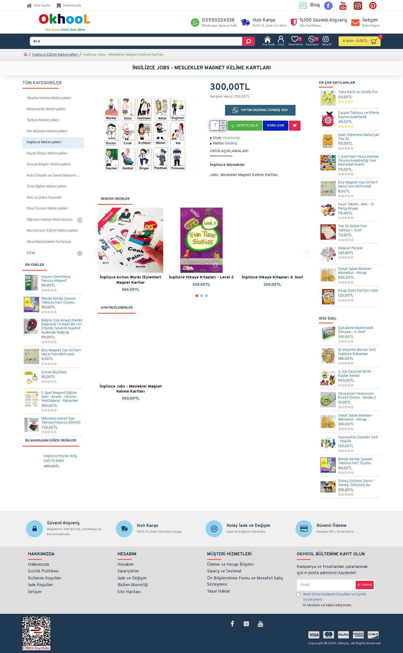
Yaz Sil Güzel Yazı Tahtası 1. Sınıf (352, 228)
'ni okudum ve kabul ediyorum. (336, 600)
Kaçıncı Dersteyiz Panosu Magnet (56, 279)
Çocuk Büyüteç (54, 372)
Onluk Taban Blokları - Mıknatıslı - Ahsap (355, 271)
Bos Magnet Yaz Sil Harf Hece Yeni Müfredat (61, 353)
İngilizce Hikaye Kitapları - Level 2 (201, 277)
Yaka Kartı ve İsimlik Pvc (358, 92)
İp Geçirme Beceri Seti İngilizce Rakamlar (357, 352)
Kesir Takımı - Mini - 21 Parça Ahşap (356, 207)
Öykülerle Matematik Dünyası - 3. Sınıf (355, 330)
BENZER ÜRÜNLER (115, 199)
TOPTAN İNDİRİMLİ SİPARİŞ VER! (264, 110)
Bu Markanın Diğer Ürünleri (50, 440)
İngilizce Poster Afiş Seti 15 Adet (60, 458)
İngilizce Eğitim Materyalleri (55, 55)
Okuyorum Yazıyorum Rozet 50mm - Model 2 (357, 396)
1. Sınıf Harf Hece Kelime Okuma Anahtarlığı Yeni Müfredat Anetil (358, 161)
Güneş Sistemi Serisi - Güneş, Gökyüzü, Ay (356, 483)
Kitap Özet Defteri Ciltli (358, 291)
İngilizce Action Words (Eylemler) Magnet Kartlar (130, 280)
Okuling (231, 143)
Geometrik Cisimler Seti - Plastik (358, 440)
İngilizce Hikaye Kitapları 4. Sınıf (272, 277)
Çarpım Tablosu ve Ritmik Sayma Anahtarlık (358, 115)
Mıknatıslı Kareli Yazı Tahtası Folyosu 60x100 (61, 421)
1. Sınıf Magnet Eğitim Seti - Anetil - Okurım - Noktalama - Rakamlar (60, 397)
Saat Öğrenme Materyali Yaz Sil (358, 137)
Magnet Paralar (350, 248)
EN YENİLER (34, 265)
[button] (95, 250)
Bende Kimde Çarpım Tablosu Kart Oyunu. (58, 301)
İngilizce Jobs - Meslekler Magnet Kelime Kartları (131, 389)
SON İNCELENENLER (117, 308)
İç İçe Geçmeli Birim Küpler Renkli (354, 374)
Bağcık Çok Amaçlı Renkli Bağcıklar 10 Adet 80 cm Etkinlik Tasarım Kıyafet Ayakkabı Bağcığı (61, 327)
